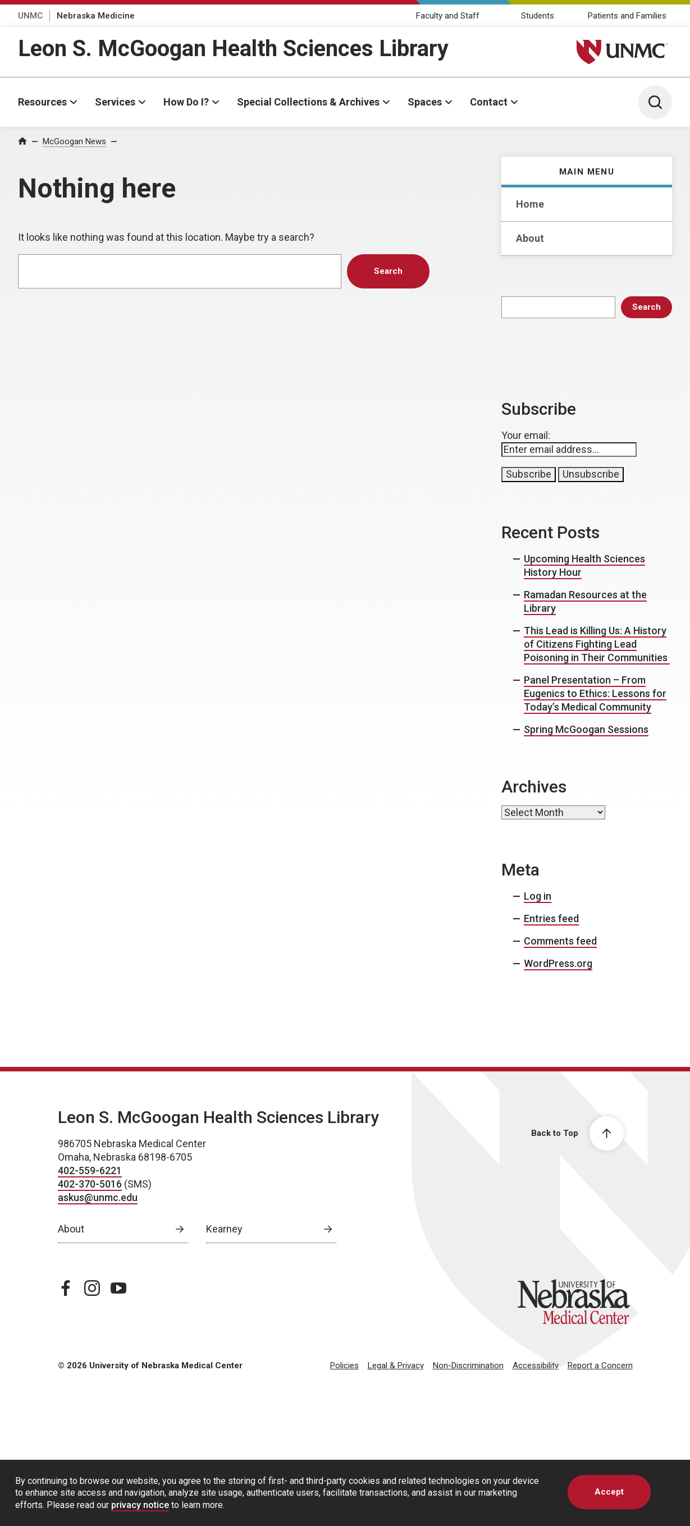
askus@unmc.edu (98, 1197)
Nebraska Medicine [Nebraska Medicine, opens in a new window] (96, 16)
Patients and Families (627, 16)
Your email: (525, 435)
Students (537, 16)
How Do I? (186, 102)
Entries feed (551, 918)
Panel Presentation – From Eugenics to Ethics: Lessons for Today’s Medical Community (595, 693)
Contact (489, 102)
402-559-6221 (90, 1170)
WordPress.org (558, 963)
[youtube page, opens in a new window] (118, 1288)
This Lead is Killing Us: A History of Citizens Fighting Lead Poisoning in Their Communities (597, 644)
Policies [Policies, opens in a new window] (344, 1365)
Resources (42, 102)
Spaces (425, 102)
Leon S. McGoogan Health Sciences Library (233, 48)
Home (530, 204)
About (530, 238)
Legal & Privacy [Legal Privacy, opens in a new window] (396, 1365)
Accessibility (536, 1365)
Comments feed (560, 941)
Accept (609, 1492)
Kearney (224, 1229)
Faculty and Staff (447, 16)
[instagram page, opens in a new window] (92, 1288)
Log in (537, 896)
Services (115, 102)
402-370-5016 (90, 1184)
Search (646, 307)
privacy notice (140, 1505)
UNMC (30, 16)
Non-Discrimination (468, 1365)
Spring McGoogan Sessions (586, 729)
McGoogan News (74, 141)
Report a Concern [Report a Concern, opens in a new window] (600, 1365)
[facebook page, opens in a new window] (66, 1288)
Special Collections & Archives (308, 102)
